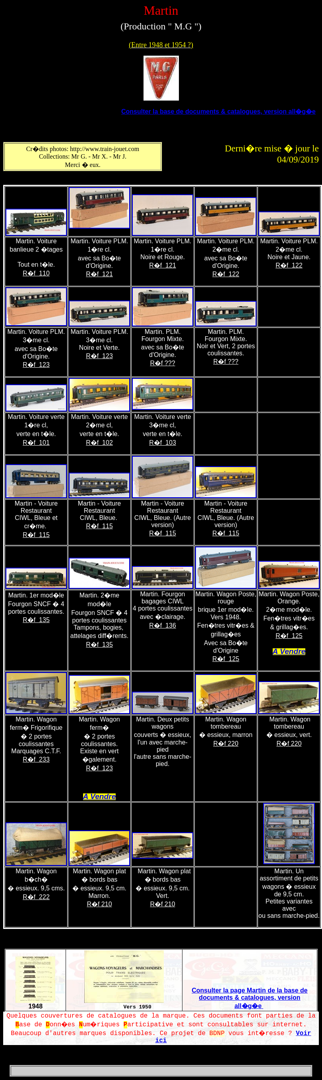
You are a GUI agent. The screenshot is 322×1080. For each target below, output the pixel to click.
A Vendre (289, 651)
